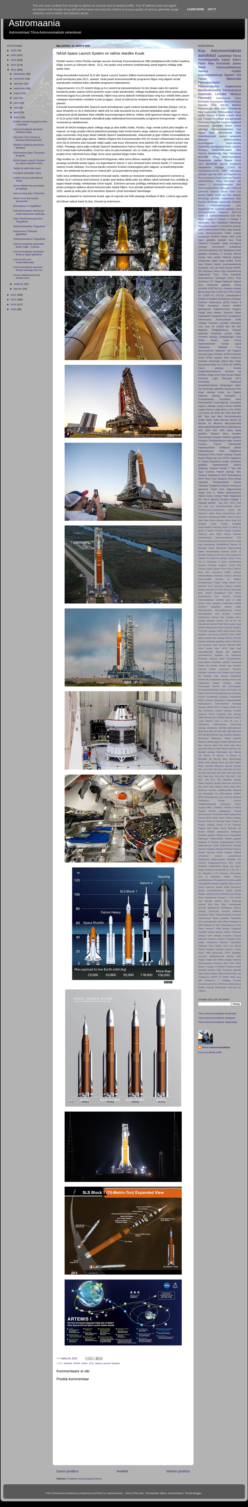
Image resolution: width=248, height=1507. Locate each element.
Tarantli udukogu (225, 472)
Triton (216, 274)
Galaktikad (225, 55)
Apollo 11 (203, 215)
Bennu (201, 292)
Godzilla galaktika (206, 621)
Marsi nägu (229, 745)
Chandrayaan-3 (233, 295)
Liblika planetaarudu (207, 717)
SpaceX (229, 75)
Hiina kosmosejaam (208, 226)
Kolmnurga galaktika (209, 198)
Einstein (202, 299)
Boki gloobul (204, 364)
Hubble (229, 261)
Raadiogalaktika (227, 842)
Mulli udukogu (211, 762)
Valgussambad (234, 489)
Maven (225, 748)
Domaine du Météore (228, 579)
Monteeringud (235, 759)
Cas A (201, 562)
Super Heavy (232, 340)
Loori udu (213, 267)
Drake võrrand (229, 583)
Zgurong (214, 499)
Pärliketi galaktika (233, 839)
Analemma (235, 357)
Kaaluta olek (222, 652)
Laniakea (237, 711)
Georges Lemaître (232, 614)
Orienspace (225, 804)
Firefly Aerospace (208, 305)
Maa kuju (210, 416)
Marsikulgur (213, 202)
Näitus (230, 430)
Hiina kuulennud (225, 627)
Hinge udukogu (206, 392)
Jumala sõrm (212, 648)
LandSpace (209, 711)
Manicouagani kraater (217, 742)
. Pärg (220, 503)
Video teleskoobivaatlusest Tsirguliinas (27, 220)
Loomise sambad (232, 406)
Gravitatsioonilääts (220, 146)
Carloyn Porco (234, 558)
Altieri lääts (203, 520)
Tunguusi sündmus (216, 939)
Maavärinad (203, 738)
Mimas (224, 427)
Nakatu (201, 783)
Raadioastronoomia (220, 205)
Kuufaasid (203, 267)
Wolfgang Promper (231, 980)
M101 (222, 267)
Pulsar (201, 205)
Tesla (207, 478)
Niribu (238, 787)
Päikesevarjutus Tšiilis (211, 451)
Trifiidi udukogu (223, 928)
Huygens (236, 309)
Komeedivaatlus (206, 399)
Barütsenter (221, 548)
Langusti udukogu (223, 711)
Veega (201, 492)
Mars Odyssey (205, 745)
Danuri (230, 569)
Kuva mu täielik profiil (210, 1052)
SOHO (238, 863)
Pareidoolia (217, 814)
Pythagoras (236, 832)
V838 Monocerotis (214, 953)
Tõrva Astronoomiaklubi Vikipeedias (217, 1022)
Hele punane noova (232, 624)
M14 (206, 731)
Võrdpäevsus (204, 977)
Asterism (237, 534)
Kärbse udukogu (205, 700)
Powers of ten (223, 825)
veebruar (19, 284)
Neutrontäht (225, 202)
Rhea (212, 454)
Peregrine (203, 440)
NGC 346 (213, 769)
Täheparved (212, 942)
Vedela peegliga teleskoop (229, 960)
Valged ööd (211, 960)
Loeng (220, 406)
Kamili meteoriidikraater (230, 659)
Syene (227, 901)
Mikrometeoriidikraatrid (209, 427)
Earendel (202, 586)
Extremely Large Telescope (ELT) (219, 378)
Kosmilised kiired (230, 399)
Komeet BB (203, 679)
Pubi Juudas (213, 828)
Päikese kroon (222, 835)
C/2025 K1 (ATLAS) (213, 295)
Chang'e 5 (223, 219)
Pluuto (218, 178)
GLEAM (237, 603)
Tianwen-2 (210, 928)
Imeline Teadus (223, 160)
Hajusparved (203, 624)
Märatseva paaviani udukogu (227, 766)
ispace (210, 354)
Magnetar (203, 330)
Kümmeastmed (222, 704)
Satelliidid (217, 125)
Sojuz (223, 271)
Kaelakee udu (222, 655)
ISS (238, 75)
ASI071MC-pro (215, 288)
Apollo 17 (202, 531)
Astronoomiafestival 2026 (228, 537)
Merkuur (235, 94)
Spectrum (210, 887)
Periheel (215, 236)
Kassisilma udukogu (231, 226)
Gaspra (238, 610)
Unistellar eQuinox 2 (225, 949)
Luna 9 (237, 721)
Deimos (237, 254)
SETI (231, 863)
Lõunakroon (212, 728)
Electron (227, 589)
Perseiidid (203, 122)
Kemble (214, 665)
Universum (203, 281)
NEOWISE (211, 163)
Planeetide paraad (221, 333)
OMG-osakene (225, 794)
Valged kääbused (223, 281)
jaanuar (18, 288)
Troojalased (236, 928)
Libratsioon (235, 323)
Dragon (217, 583)
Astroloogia (214, 361)
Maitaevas (202, 742)
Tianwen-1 (203, 243)
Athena (224, 361)
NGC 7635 (203, 780)
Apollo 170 (212, 531)
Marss (237, 55)
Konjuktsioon (227, 198)
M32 (211, 731)
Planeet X (236, 821)
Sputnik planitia (233, 890)
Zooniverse (203, 984)
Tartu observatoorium (207, 922)
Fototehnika (227, 603)
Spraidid (222, 240)
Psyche (217, 444)
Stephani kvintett (218, 468)
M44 (219, 731)
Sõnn (217, 904)
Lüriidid (219, 326)
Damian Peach (219, 569)
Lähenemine (203, 724)
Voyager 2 (211, 967)
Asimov (227, 534)
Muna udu (223, 762)
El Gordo (219, 589)
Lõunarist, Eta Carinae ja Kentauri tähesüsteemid (27, 138)
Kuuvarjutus (216, 101)
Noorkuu (212, 790)
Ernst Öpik (220, 375)
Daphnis (237, 569)
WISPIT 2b (216, 977)
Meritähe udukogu (206, 752)
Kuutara (201, 697)
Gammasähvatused (223, 610)
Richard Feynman (206, 852)
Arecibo (237, 288)
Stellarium (203, 468)
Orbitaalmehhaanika (207, 804)
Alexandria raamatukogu (209, 517)
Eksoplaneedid (233, 118)
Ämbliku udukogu (206, 987)
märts (17, 117)
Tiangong (221, 478)
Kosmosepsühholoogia (208, 690)
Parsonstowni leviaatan (209, 437)
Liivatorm (237, 717)
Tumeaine (215, 243)
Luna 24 (228, 721)
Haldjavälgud (226, 385)
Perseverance (232, 90)
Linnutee (220, 94)
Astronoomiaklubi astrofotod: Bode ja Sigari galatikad (28, 253)
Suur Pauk (235, 240)
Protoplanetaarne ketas (220, 440)
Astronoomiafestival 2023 (210, 250)
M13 (227, 326)
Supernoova (233, 86)
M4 (215, 731)
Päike (202, 63)
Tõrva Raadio (214, 946)
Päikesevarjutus (208, 86)
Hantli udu (220, 195)
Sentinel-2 (209, 870)
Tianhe (201, 928)
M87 (200, 416)
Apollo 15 (236, 527)
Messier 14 (222, 755)
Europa (201, 257)
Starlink (237, 465)
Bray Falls (210, 292)
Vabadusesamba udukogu (222, 956)
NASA (77, 1363)
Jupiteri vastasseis (230, 136)
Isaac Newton (214, 312)
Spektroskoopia (220, 465)
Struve (201, 897)
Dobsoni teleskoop (232, 576)
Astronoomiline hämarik (223, 541)
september (20, 88)
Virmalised (218, 118)
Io (219, 226)
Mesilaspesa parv (224, 752)
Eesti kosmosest (215, 586)
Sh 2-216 (230, 870)
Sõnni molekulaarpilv (231, 904)
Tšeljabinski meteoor (219, 485)
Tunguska (227, 935)
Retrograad (221, 849)
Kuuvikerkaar (212, 697)
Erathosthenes (204, 596)
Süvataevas (203, 915)
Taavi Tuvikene (206, 472)
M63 (224, 731)
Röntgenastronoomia (217, 863)
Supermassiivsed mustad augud (219, 343)
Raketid (207, 118)
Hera (238, 389)
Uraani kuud (217, 489)
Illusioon (229, 638)
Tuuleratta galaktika (224, 209)
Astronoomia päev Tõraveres (29, 193)
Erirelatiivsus (224, 299)
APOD (209, 357)
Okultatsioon (203, 800)
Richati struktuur (224, 852)
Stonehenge (235, 894)
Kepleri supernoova (219, 669)
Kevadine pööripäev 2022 (27, 173)
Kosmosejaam (235, 686)
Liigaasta (228, 717)
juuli (16, 98)
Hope (222, 261)
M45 (234, 413)
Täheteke (222, 347)
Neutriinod (236, 783)
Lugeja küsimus (206, 409)
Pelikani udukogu (233, 818)
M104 (217, 413)
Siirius (217, 271)
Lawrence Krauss (206, 714)
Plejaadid (215, 122)
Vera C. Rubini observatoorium (223, 492)
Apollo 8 (229, 531)
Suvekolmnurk (234, 271)
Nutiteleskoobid (225, 790)
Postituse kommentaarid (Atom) (84, 1478)
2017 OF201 (230, 503)
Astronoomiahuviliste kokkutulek (214, 188)
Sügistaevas (204, 274)
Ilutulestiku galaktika (215, 641)
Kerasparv (204, 125)
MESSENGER (212, 735)
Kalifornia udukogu (209, 396)
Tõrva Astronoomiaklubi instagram (217, 1018)
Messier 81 (235, 420)
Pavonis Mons (204, 818)
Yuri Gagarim (234, 350)
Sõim (210, 904)
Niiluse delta (229, 787)
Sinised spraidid (234, 880)
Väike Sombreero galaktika (229, 970)
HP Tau (237, 621)
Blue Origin (235, 361)
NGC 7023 (214, 776)
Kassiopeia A (233, 396)
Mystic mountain (205, 766)
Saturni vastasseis (230, 163)
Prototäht (236, 202)
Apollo (201, 115)
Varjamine (220, 350)
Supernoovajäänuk (231, 122)
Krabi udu (222, 174)
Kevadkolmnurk (219, 316)
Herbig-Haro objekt (208, 261)
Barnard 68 (235, 544)
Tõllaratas (203, 485)
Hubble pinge (222, 631)
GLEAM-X (202, 607)
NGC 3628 (204, 430)
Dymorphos (204, 222)
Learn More (195, 9)
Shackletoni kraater (219, 461)
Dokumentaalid (204, 579)
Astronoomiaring (205, 541)
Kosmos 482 (219, 686)
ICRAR (238, 634)
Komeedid (223, 63)
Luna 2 (218, 721)
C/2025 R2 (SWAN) (231, 364)
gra (209, 984)
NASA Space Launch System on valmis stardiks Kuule (29, 162)
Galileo (210, 195)
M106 (200, 731)
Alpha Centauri (234, 517)
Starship (202, 105)
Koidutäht (207, 676)
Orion (85, 1363)
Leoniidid (224, 323)
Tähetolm (224, 942)
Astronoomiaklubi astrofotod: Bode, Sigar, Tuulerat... (28, 245)
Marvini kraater (214, 748)
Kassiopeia (236, 662)
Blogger (197, 1493)
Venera (237, 285)
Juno (201, 163)
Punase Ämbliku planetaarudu (213, 832)
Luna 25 (209, 326)
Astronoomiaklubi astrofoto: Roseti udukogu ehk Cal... (28, 268)
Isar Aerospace (205, 645)
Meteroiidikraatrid (222, 150)
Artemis (68, 1363)
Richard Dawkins (233, 849)
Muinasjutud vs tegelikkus (27, 206)
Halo (221, 624)
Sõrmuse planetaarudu (208, 908)
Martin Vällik (212, 420)
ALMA (201, 357)
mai (16, 107)
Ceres (224, 562)
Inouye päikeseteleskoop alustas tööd (26, 276)
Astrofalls (202, 361)
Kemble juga (225, 665)
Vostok (238, 963)
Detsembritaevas (205, 576)
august (18, 93)
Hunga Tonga (235, 631)
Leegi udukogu (233, 229)
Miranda (217, 759)
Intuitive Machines (233, 641)
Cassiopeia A (213, 562)
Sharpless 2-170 (210, 873)
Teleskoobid (214, 153)
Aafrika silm (234, 510)
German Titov (218, 617)
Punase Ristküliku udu (230, 828)
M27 (223, 413)
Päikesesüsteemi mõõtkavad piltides (219, 447)
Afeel (226, 357)
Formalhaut (203, 382)
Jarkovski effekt (234, 645)
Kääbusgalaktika (234, 700)
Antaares (228, 288)
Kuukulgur (236, 693)
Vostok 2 (202, 967)
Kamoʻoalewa (204, 662)
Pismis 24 (210, 821)
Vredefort (221, 967)
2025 (14, 55)
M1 (212, 413)
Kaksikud (213, 659)
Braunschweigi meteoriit (217, 551)
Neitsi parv (226, 783)
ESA (213, 222)
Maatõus (237, 735)
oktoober (19, 83)
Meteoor (236, 105)
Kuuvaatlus (235, 402)
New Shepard (216, 787)
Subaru (214, 340)
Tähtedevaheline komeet (227, 482)
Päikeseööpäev (216, 839)
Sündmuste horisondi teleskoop (225, 911)
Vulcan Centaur (214, 496)
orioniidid (202, 288)
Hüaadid (202, 634)
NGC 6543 (236, 773)
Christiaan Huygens (217, 565)
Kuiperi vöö (236, 690)
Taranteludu (236, 918)
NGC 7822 (216, 780)
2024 (14, 60)
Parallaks (236, 433)
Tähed (202, 78)
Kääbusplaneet (204, 704)
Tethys (238, 925)
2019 (14, 304)
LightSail (220, 717)
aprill (17, 112)
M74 (239, 731)
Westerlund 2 (212, 980)
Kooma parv (235, 679)
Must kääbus (235, 762)
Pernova (202, 821)
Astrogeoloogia (204, 537)
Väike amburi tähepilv (207, 973)
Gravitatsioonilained (208, 385)
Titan (225, 153)
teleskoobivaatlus (209, 90)
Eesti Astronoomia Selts (225, 132)
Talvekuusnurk (204, 918)
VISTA (227, 953)
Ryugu (201, 458)
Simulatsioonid (220, 880)
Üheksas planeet (206, 503)
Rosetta (237, 454)
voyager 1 (236, 499)
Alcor (239, 513)
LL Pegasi (223, 707)
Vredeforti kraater (233, 967)
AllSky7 (224, 517)
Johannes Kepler (232, 312)
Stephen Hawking (206, 894)
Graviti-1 (220, 621)
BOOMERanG (223, 544)
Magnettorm (216, 738)
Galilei (238, 607)
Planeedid (204, 97)
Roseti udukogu (224, 454)
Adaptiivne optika (206, 513)
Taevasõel (236, 915)
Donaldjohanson (205, 583)
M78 (200, 735)
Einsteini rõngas (206, 375)
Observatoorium (211, 797)
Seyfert (205, 461)
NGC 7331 (236, 776)
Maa (211, 63)
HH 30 (228, 621)
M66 (234, 731)
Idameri (208, 638)
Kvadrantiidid (235, 697)
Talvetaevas (204, 347)
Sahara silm (228, 866)
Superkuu (227, 178)
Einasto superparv (206, 589)
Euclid (224, 191)
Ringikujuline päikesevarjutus (211, 859)
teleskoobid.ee (234, 984)
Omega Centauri (229, 800)
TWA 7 (212, 915)
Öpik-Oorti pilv (234, 987)
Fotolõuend (235, 382)
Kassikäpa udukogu (221, 662)
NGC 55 (232, 769)
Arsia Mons (215, 534)
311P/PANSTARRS (224, 506)
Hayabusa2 (230, 389)
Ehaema (228, 586)
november (19, 78)
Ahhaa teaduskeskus (225, 513)
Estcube (226, 596)
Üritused (202, 991)
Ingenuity (211, 174)
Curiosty (228, 254)
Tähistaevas (234, 108)
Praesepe (237, 825)
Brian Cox (216, 364)
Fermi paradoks (213, 603)
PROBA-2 (219, 807)
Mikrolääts (202, 759)
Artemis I (204, 184)
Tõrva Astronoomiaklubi (226, 156)
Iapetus (201, 638)
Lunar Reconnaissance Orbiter (215, 233)
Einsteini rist (233, 371)
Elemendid (236, 589)
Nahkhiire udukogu (232, 780)
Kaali (232, 648)
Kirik (219, 672)
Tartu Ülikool (223, 922)
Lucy (200, 326)
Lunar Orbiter (234, 409)
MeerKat (224, 420)
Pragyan (202, 828)
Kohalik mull (228, 672)
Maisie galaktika (233, 738)
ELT (239, 583)
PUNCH (237, 807)
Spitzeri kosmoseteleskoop (211, 890)
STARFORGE (215, 866)
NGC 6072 (206, 773)
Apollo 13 (227, 527)
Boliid (222, 115)
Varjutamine (204, 167)
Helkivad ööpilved (231, 257)
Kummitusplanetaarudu (221, 693)
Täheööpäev (235, 942)
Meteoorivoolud (232, 101)
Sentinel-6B (220, 870)
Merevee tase (235, 748)
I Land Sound (212, 634)
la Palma (221, 984)
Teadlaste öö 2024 (211, 925)
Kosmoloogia (204, 686)
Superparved (211, 897)
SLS (91, 1363)
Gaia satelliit (214, 257)
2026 (14, 50)
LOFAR (232, 707)
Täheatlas (203, 482)
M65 (229, 731)
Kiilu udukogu (234, 195)
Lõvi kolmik (204, 413)
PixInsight (220, 821)
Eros (217, 596)
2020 (14, 299)
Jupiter (225, 59)
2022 (14, 69)
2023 (14, 65)
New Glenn (203, 787)
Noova (229, 267)
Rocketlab (231, 859)
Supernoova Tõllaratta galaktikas (25, 233)
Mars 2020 (220, 108)
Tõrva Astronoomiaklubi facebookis (217, 1013)
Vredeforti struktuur (206, 970)
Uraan (237, 112)
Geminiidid (204, 146)
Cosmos (202, 569)
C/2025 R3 (211, 555)
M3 (233, 326)
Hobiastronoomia (221, 309)
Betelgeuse (229, 250)
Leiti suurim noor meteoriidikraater (23, 261)
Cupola (209, 569)
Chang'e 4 (211, 219)
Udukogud (220, 278)
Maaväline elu (234, 174)
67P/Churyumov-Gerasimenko (211, 510)
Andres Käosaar (216, 520)
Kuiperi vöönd (204, 693)
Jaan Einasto (205, 264)
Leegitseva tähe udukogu (229, 714)
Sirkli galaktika (204, 883)
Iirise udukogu (219, 638)
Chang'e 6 (235, 219)
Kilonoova (212, 672)
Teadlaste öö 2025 (217, 475)
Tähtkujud (202, 946)
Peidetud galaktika (232, 437)
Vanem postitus (178, 1471)
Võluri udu (236, 973)
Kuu (201, 50)
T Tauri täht (234, 468)
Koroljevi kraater (232, 683)
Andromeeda (223, 98)
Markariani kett (234, 742)
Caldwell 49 (203, 558)
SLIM (238, 236)
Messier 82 (204, 423)
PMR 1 (210, 807)
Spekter (219, 887)
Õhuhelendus (221, 987)
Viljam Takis (228, 963)
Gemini (225, 305)
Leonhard (213, 323)
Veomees (218, 963)
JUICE (238, 261)
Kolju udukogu (221, 676)
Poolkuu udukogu (206, 825)
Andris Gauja (231, 520)
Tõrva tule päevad (232, 946)
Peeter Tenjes (218, 818)
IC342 (231, 634)
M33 (228, 413)
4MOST (237, 506)
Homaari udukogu (208, 631)
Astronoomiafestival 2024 (222, 215)
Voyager (219, 167)
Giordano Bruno (233, 617)
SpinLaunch (236, 887)
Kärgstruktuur (220, 700)
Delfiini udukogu (233, 572)
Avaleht (122, 1471)
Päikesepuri (203, 839)
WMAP (226, 977)
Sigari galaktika (206, 240)
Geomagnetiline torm (208, 614)
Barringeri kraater (206, 548)
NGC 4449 (223, 769)
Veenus (203, 71)
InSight (201, 312)
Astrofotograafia (208, 59)
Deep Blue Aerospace (210, 572)
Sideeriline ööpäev (220, 876)
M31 (239, 326)
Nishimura (202, 790)
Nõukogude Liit (210, 794)
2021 (14, 294)
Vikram (201, 496)
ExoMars (220, 600)
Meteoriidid (234, 78)
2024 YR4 (209, 506)
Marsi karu (218, 745)
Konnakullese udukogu (219, 679)
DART (225, 171)
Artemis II (212, 115)
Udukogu (202, 247)
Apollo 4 (221, 531)
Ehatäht (237, 586)
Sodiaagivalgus (226, 337)
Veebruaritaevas (205, 963)
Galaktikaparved (207, 136)
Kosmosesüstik (223, 319)
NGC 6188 (226, 773)
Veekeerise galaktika (218, 285)
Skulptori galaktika (220, 883)
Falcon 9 (236, 302)
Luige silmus (221, 409)
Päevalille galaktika (206, 835)
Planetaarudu (205, 108)
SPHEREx (202, 866)
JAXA (238, 160)
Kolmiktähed (235, 676)
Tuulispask (230, 939)
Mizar (224, 759)
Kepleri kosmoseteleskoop (227, 264)
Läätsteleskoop (219, 724)
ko (216, 984)
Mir (210, 759)
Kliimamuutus (205, 319)
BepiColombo (233, 143)
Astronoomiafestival (222, 129)
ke (213, 984)
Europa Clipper (233, 375)
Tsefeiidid (202, 932)
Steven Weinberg (222, 894)
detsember (20, 74)
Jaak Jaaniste (219, 645)
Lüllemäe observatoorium (229, 728)
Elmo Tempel (205, 593)
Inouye (221, 392)
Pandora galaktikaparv (220, 811)
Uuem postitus (67, 1471)
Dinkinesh (218, 576)
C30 (218, 555)
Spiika (226, 887)
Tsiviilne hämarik (214, 932)
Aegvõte (218, 357)
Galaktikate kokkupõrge (229, 222)
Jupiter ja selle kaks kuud (27, 168)
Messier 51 (235, 755)
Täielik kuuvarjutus (231, 243)
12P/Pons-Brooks (232, 354)
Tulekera (227, 932)
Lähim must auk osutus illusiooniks (25, 200)
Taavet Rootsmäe (224, 915)
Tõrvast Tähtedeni (206, 949)
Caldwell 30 (236, 555)
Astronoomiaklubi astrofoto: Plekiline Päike (28, 131)
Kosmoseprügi (221, 402)
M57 (239, 413)
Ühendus (218, 354)
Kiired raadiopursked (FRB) (212, 229)
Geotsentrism (204, 617)
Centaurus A (215, 254)
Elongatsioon (219, 593)
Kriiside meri (224, 690)
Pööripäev (203, 101)
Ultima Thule (234, 278)
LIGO (216, 707)
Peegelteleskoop (220, 330)
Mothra (201, 762)
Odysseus (208, 271)
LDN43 (209, 707)
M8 (204, 735)
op (227, 984)
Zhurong (202, 354)
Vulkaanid (223, 212)
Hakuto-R (214, 624)
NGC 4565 (218, 430)
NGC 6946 (203, 776)
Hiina (214, 105)
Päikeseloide (235, 444)
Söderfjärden (226, 908)
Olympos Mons (219, 433)
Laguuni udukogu (207, 406)
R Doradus (213, 842)
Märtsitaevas (235, 427)
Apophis (237, 531)
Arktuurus (202, 534)
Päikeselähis (235, 835)
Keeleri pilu (203, 665)
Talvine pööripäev (220, 918)
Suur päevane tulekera (210, 901)
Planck (228, 821)
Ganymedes (205, 160)
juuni (17, 102)
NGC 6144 (216, 773)
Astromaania (34, 23)
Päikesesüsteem (209, 82)
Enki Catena (234, 593)
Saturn (236, 59)
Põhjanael (202, 842)
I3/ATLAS (224, 634)
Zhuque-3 (225, 499)
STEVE (226, 458)
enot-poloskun (176, 1493)
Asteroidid (204, 94)
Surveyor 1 (223, 897)
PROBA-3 (228, 807)
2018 (14, 309)
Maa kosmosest (207, 112)
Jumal (201, 648)
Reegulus (211, 849)
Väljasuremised (225, 973)
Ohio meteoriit (225, 797)
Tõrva (219, 181)
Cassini (230, 115)
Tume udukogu (214, 935)
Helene (201, 627)
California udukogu (218, 558)
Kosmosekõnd (205, 402)
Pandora (202, 811)
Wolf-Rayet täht (232, 181)
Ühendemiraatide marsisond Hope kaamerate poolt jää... (29, 212)
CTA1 (227, 555)
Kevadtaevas (234, 316)
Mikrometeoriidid (233, 423)
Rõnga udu (211, 458)
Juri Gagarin (234, 392)
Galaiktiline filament (221, 607)
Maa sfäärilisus (226, 735)
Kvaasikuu (223, 697)
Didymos (214, 191)
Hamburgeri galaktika (213, 389)
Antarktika (236, 524)
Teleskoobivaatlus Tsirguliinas (29, 226)
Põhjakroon (235, 451)
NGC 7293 (225, 776)
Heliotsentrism (211, 627)
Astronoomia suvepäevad (226, 247)
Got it (212, 9)
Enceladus (212, 299)
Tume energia (234, 478)
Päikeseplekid (225, 112)
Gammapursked (205, 610)
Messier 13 (209, 755)
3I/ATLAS (236, 212)
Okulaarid (237, 797)
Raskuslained (226, 845)
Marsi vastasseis (206, 178)
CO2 (223, 555)
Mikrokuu (217, 423)
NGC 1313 (203, 769)
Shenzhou (224, 873)
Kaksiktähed (204, 316)
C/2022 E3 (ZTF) (224, 292)
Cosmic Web (234, 565)
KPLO (224, 648)
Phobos (224, 236)
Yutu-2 (206, 499)
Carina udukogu (210, 368)
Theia (214, 478)
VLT (212, 281)
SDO (232, 236)
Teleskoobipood (228, 925)
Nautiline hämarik (213, 783)
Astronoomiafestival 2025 (227, 184)
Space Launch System (107, 1363)
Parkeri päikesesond (232, 814)
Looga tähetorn (205, 721)
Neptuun (203, 139)
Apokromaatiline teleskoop (210, 527)
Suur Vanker (235, 897)
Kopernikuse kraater (208, 683)
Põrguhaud (203, 454)
